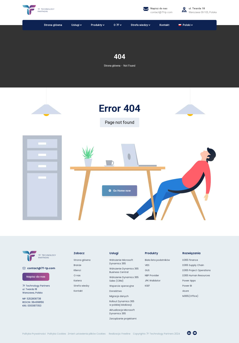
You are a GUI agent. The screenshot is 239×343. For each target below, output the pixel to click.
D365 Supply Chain (193, 265)
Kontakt (78, 291)
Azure (185, 291)
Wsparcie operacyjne (121, 286)
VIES (147, 265)
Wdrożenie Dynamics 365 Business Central (124, 270)
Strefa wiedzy (81, 285)
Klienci (77, 270)
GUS (147, 270)
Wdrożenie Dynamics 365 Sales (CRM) (124, 279)
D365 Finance (190, 260)
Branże (77, 265)
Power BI (187, 285)
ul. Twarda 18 (197, 8)
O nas (77, 275)
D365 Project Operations (196, 270)
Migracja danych (119, 296)
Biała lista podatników (157, 260)
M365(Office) (190, 296)
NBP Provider (152, 275)
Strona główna (112, 65)
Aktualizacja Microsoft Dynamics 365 (122, 311)
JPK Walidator (152, 280)
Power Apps (189, 280)
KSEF (147, 285)
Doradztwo (115, 291)
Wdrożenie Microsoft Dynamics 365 (121, 261)
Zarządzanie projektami (122, 318)
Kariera (78, 280)
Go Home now (120, 190)
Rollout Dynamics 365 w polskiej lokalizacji (121, 303)
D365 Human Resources (196, 275)
